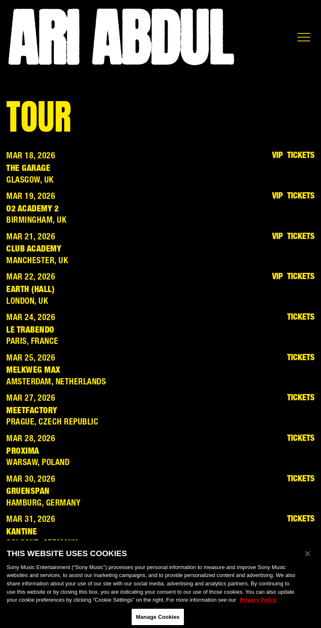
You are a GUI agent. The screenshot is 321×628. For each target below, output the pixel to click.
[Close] (307, 556)
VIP (277, 156)
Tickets (301, 156)
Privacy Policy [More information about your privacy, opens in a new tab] (258, 603)
